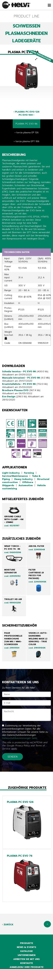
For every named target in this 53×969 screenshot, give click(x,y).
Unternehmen (26, 955)
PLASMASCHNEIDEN (26, 33)
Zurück (7, 924)
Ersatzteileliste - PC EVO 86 (19, 384)
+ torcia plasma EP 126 (27, 132)
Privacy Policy (22, 745)
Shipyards (8, 485)
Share (5, 244)
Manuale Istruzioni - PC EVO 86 (21, 377)
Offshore (27, 482)
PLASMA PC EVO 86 (26, 123)
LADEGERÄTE (26, 40)
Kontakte (26, 963)
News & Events (26, 947)
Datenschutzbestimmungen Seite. (20, 738)
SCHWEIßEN (26, 25)
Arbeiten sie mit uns (26, 959)
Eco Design (8, 396)
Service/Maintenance (15, 476)
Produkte (26, 943)
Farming (29, 473)
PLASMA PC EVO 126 (26, 111)
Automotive (26, 485)
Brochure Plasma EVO (15, 390)
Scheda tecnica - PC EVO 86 (19, 371)
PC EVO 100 (26, 115)
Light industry (11, 473)
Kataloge (26, 951)
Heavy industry (23, 479)
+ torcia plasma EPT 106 (26, 141)
